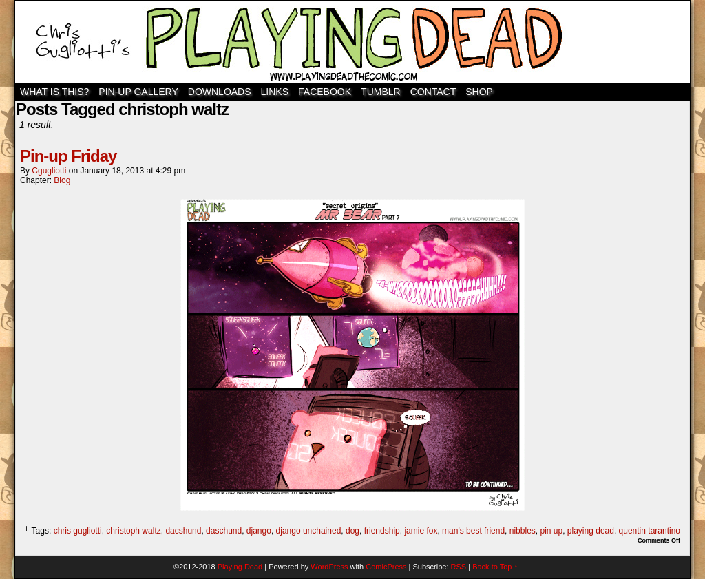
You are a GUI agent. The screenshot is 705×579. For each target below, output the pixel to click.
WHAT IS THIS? (54, 91)
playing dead (590, 531)
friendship (382, 531)
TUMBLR (381, 91)
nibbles (522, 531)
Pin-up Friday (68, 156)
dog (352, 531)
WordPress (329, 566)
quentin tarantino (649, 531)
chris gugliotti (78, 531)
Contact (433, 91)
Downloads (219, 91)
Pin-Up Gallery (138, 91)
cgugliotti (49, 171)
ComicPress (386, 566)
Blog (62, 180)
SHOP (479, 91)
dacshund (183, 531)
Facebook (324, 91)
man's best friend (473, 531)
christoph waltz (133, 531)
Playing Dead (352, 42)
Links (274, 91)
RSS (459, 566)
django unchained (308, 531)
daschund (224, 531)
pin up (551, 531)
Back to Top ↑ (495, 566)
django (258, 531)
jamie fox (420, 531)
